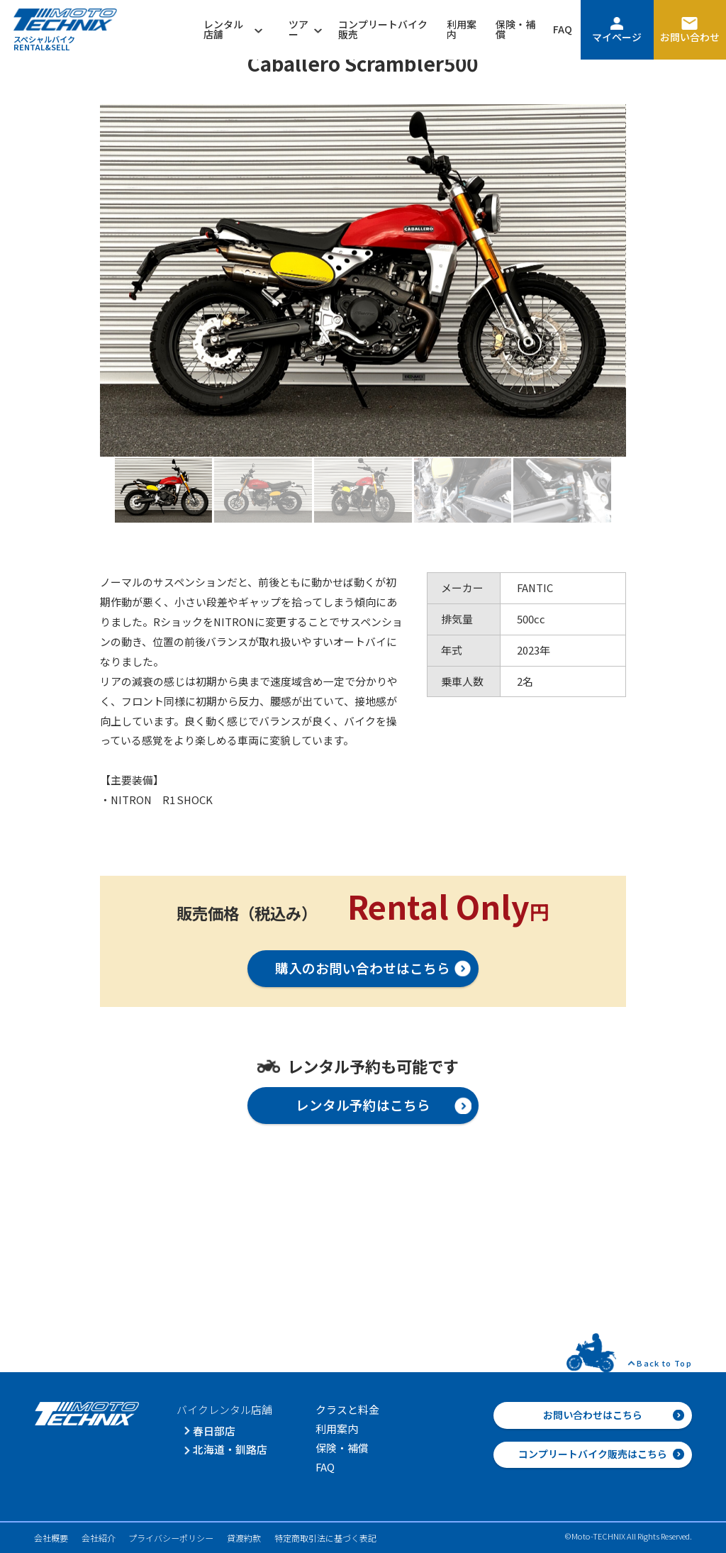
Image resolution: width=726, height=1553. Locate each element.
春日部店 (214, 1430)
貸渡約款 (244, 1538)
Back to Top (664, 1363)
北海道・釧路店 (230, 1449)
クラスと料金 (347, 1409)
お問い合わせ (690, 37)
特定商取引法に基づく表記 (325, 1538)
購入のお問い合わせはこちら (362, 967)
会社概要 (51, 1538)
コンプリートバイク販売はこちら (592, 1454)
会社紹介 (99, 1538)
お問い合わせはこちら (592, 1415)
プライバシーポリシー (170, 1538)
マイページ (617, 37)
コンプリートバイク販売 (383, 29)
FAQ (562, 29)
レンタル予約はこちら (363, 1104)
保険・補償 (515, 29)
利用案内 (461, 29)
